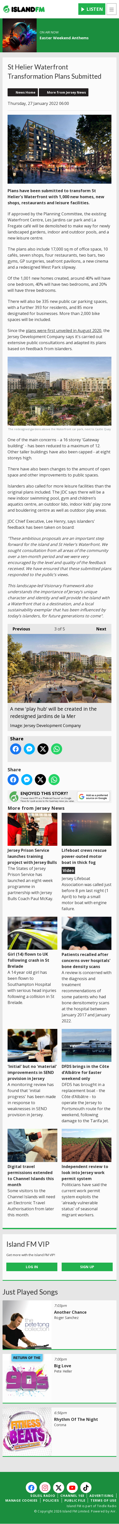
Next (98, 628)
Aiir (113, 1511)
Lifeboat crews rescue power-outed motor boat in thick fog (86, 839)
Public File (74, 1500)
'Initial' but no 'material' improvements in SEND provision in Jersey (32, 1055)
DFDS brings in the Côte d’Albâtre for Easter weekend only (86, 1055)
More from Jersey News (66, 92)
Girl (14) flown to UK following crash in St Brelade (32, 943)
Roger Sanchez (66, 1317)
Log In (32, 1266)
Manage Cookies (21, 1500)
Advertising (101, 1495)
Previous (19, 628)
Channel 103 (72, 1495)
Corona (60, 1424)
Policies (51, 1500)
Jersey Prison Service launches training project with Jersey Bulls (32, 839)
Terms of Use (103, 1500)
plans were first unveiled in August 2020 (63, 330)
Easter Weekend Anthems (64, 37)
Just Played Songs (30, 1292)
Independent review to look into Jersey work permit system (86, 1155)
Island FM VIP (28, 1244)
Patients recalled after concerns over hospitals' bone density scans (86, 943)
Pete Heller (63, 1371)
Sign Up (87, 1266)
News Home (25, 92)
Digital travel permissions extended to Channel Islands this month (32, 1158)
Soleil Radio (42, 1495)
